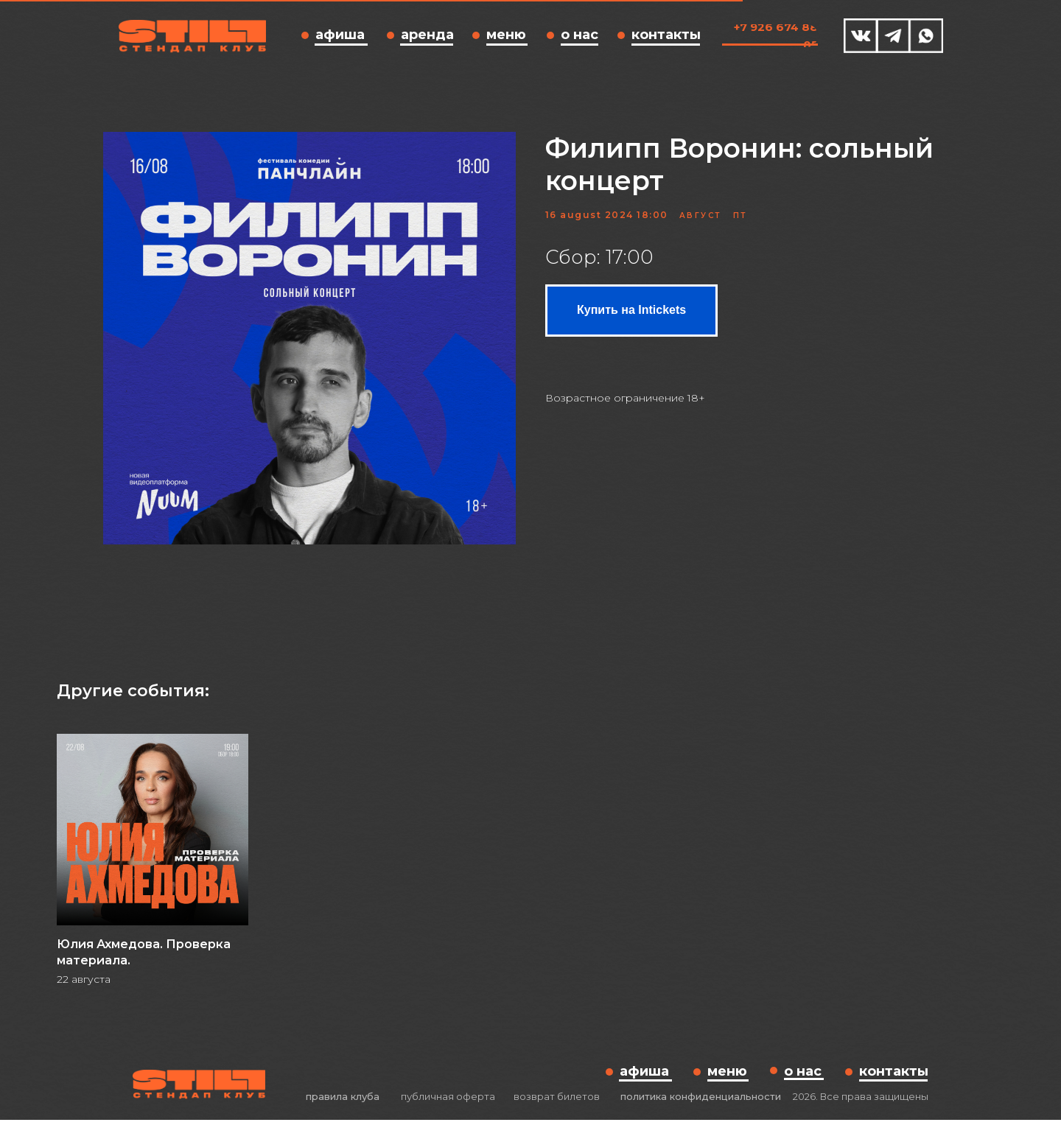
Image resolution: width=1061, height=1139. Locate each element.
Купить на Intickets (631, 319)
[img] (861, 35)
